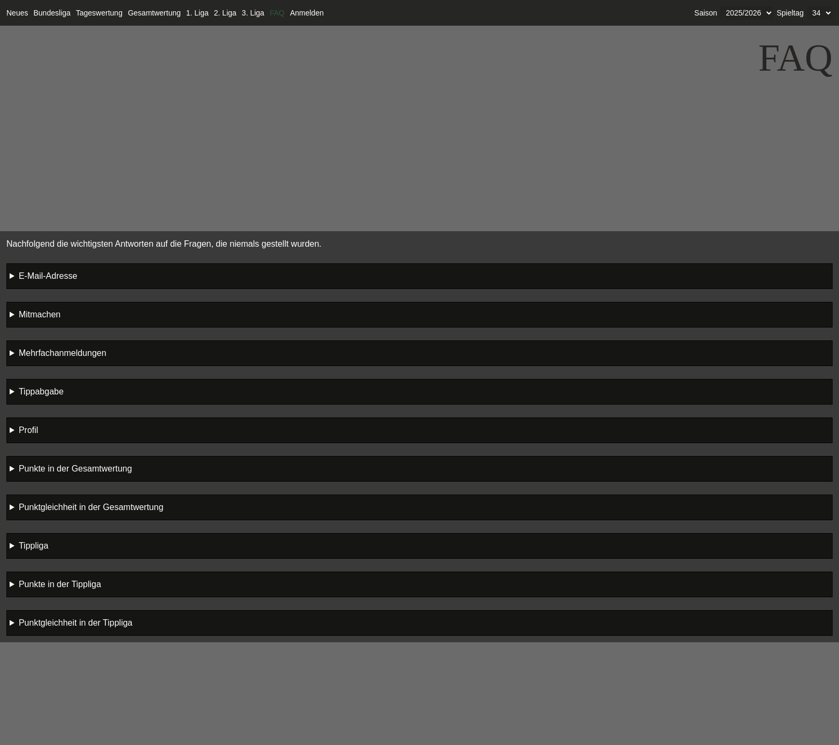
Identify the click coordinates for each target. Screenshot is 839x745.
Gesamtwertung (154, 13)
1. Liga (197, 13)
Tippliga (33, 545)
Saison (706, 13)
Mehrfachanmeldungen (62, 353)
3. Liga (253, 13)
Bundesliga (51, 13)
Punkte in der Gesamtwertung (75, 468)
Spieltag (790, 13)
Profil (28, 430)
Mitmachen (39, 314)
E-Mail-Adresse (48, 275)
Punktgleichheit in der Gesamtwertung (91, 507)
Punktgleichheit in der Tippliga (76, 622)
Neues (17, 13)
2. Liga (225, 13)
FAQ (277, 13)
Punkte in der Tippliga (60, 584)
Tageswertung (99, 13)
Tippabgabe (41, 391)
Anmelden (307, 13)
